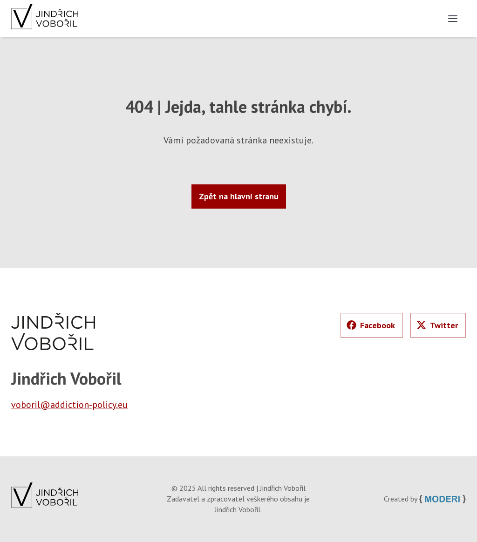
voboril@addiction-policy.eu (69, 405)
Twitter (437, 325)
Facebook (371, 325)
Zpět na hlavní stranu (239, 196)
